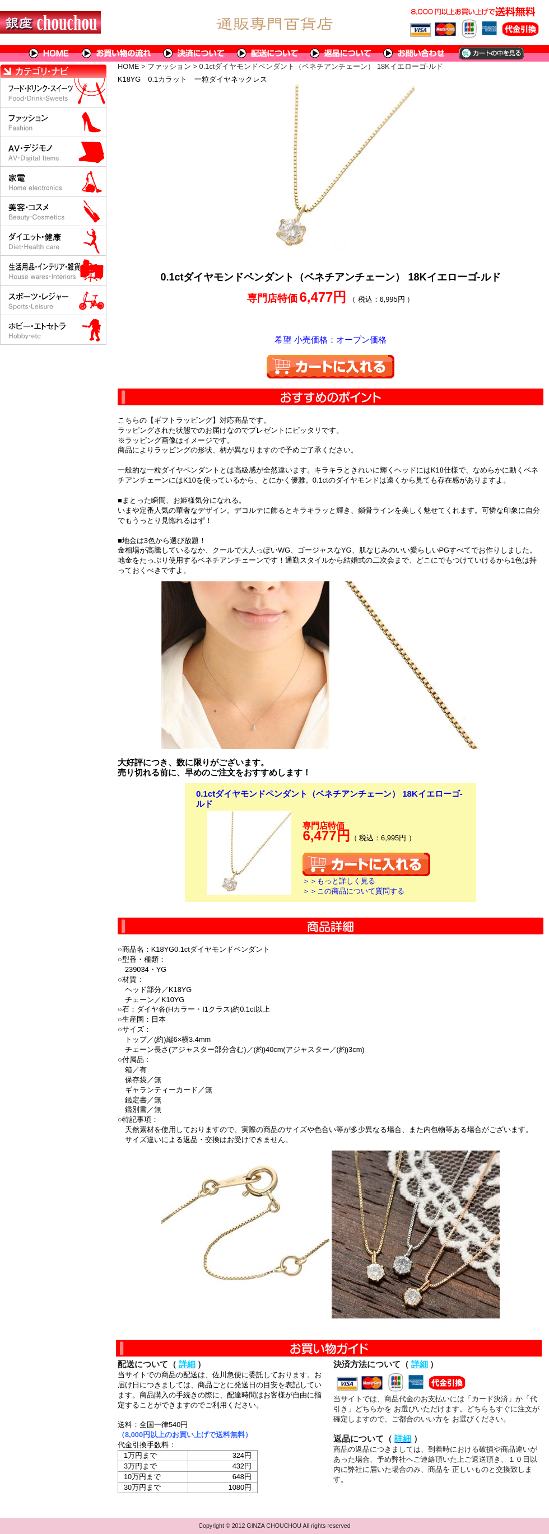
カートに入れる (330, 366)
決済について (194, 53)
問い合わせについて (415, 53)
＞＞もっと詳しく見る (339, 881)
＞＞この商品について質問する (353, 891)
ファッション (169, 66)
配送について (267, 53)
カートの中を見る (490, 53)
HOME (49, 53)
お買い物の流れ (116, 53)
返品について (341, 53)
